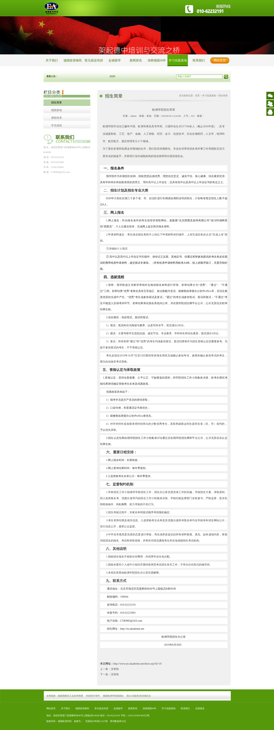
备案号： (77, 721)
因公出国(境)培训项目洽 (139, 696)
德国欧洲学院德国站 (113, 696)
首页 (197, 95)
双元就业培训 (94, 60)
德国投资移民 (73, 60)
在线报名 (199, 708)
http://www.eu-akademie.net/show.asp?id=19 (137, 663)
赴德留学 (115, 60)
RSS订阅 (145, 715)
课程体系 (56, 117)
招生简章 (56, 102)
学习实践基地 (178, 60)
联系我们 (199, 60)
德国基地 (56, 110)
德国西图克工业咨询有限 (70, 696)
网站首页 (220, 60)
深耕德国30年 (157, 60)
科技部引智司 (93, 696)
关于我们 (52, 60)
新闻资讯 (136, 60)
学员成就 (56, 125)
